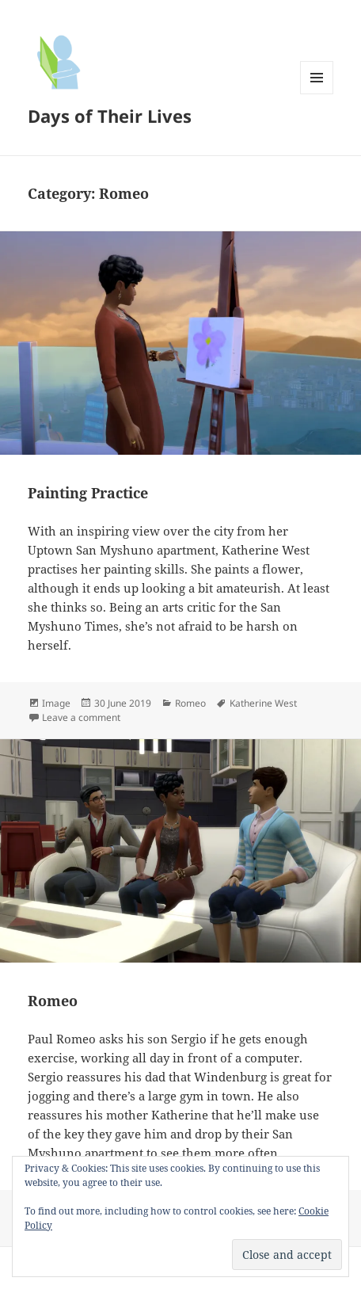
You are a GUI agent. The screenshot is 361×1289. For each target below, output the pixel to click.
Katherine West (263, 703)
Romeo (190, 703)
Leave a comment (81, 717)
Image (56, 703)
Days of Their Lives (110, 116)
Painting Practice (88, 492)
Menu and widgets (317, 93)
